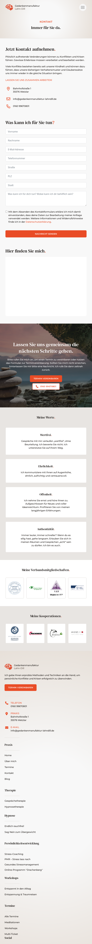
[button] (83, 7)
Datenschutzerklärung (38, 221)
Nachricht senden (46, 234)
